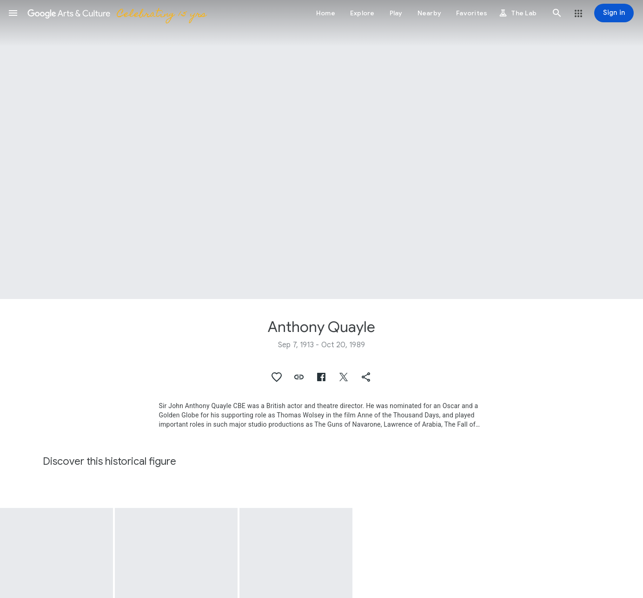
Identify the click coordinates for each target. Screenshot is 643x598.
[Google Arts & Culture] (116, 13)
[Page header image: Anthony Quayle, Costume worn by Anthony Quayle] (321, 149)
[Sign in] (614, 13)
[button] (13, 13)
